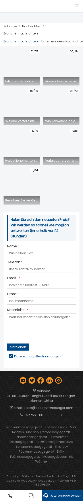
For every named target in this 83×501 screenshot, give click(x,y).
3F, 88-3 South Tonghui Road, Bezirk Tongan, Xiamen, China (41, 398)
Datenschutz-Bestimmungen (37, 356)
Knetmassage (56, 427)
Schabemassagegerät (34, 446)
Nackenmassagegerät (24, 427)
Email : (13, 278)
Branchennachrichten (21, 33)
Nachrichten (31, 26)
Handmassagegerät (31, 437)
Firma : (12, 294)
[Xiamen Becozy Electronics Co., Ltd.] (24, 6)
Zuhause (10, 26)
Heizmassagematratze (54, 442)
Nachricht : (17, 310)
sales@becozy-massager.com (48, 408)
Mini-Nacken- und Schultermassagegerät (45, 429)
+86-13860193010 (50, 415)
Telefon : (14, 262)
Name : (13, 247)
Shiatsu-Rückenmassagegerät (43, 449)
